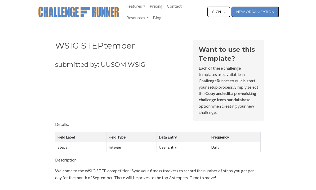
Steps (62, 147)
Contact (174, 5)
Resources (135, 17)
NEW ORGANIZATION (255, 12)
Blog (157, 17)
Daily (215, 147)
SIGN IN (218, 12)
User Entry (168, 147)
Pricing (156, 5)
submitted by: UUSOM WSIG (100, 64)
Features (134, 5)
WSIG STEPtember (95, 45)
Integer (115, 147)
